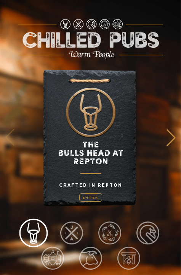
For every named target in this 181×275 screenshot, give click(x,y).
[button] (171, 137)
